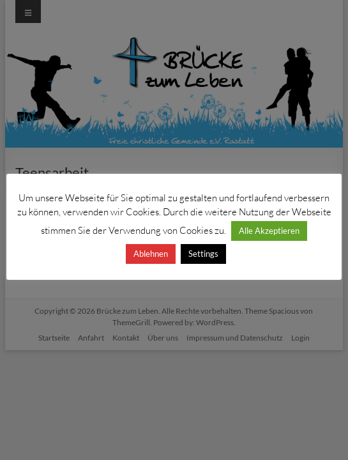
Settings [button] (203, 254)
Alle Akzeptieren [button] (269, 231)
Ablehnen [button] (150, 254)
